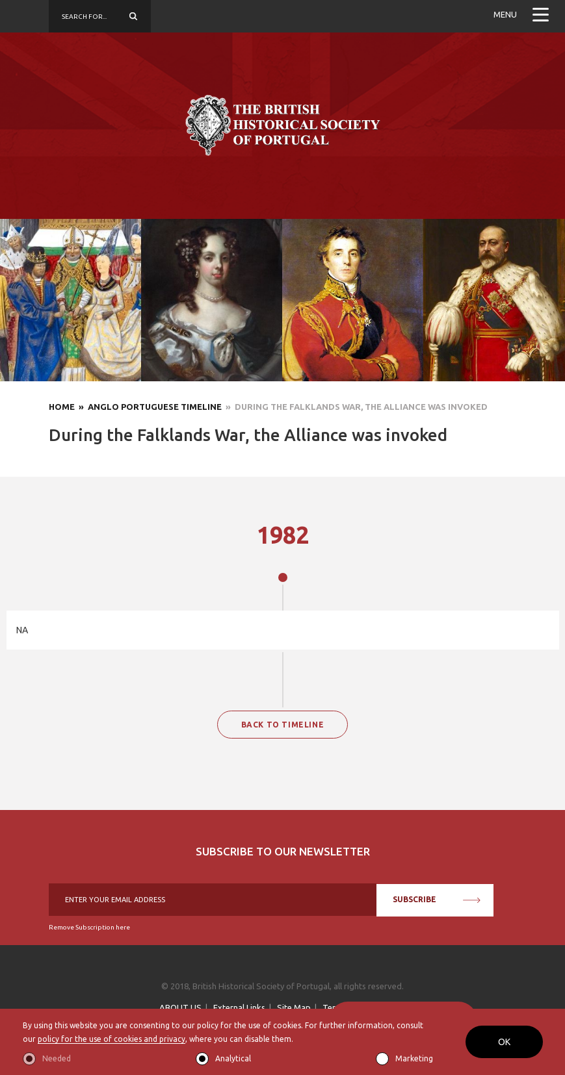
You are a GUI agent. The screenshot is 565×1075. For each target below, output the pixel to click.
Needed (56, 1058)
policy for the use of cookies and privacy (111, 1039)
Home (62, 406)
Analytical (233, 1058)
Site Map (294, 1007)
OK (504, 1042)
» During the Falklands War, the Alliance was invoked (355, 406)
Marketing (414, 1058)
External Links (239, 1007)
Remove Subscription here (89, 927)
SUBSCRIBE (436, 899)
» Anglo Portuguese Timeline (148, 406)
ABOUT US (180, 1007)
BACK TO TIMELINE (282, 724)
